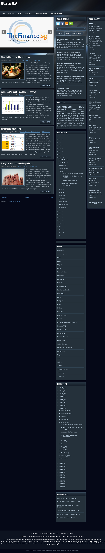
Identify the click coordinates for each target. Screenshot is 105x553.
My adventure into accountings (74, 120)
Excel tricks (77, 123)
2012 (59, 218)
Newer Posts (4, 197)
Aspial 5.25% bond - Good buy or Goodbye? (19, 92)
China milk (61, 122)
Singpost (70, 123)
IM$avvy (81, 115)
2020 (59, 142)
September (62, 168)
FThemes (34, 550)
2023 (59, 136)
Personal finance (25, 132)
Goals (19, 13)
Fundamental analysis (69, 111)
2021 (59, 139)
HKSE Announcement (56, 13)
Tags (67, 33)
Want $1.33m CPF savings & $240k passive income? (94, 82)
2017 (59, 151)
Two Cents (92, 53)
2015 (59, 157)
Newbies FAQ (62, 123)
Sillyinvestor (93, 90)
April (60, 198)
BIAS (20, 60)
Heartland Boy (94, 115)
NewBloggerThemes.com (73, 550)
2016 (59, 154)
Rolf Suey (92, 125)
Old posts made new (72, 122)
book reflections (62, 272)
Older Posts (50, 197)
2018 (59, 148)
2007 (59, 232)
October (62, 165)
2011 (59, 220)
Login (3, 13)
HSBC (65, 125)
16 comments (36, 60)
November (62, 162)
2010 (59, 223)
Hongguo (73, 117)
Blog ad (82, 122)
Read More (46, 85)
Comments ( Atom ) (15, 201)
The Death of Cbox (63, 88)
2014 (59, 212)
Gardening (60, 125)
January (62, 207)
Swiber (59, 127)
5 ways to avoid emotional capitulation (17, 163)
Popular (60, 33)
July (60, 189)
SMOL (91, 137)
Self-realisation (35, 132)
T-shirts (63, 127)
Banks (59, 117)
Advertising (81, 125)
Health (82, 123)
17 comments (29, 95)
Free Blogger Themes (59, 550)
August (61, 171)
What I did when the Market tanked (15, 57)
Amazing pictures (79, 118)
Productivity (80, 117)
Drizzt (91, 23)
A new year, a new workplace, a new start (94, 93)
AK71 (91, 78)
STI (58, 120)
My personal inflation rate (12, 129)
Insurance (70, 118)
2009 (59, 226)
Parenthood (61, 115)
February (62, 204)
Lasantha (50, 550)
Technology (66, 117)
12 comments (33, 166)
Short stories (69, 115)
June (61, 192)
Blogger (71, 533)
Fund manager (62, 118)
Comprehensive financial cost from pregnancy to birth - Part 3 (69, 64)
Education (69, 113)
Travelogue (26, 60)
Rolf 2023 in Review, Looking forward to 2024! (95, 129)
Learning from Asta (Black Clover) (68, 52)
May (60, 195)
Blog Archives (77, 33)
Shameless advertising (73, 125)
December (62, 159)
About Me (11, 13)
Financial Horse (94, 36)
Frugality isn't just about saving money (70, 77)
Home (27, 197)
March (61, 201)
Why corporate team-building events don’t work (95, 193)
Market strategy (23, 166)
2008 (59, 229)
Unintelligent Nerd (95, 159)
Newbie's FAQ (28, 13)
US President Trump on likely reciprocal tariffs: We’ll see (95, 107)
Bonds (21, 95)
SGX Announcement (41, 13)
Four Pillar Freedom (92, 179)
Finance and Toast (95, 169)
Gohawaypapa (94, 190)
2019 (59, 145)
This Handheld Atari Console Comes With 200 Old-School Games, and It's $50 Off (95, 59)
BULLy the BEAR (9, 3)
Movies (62, 120)
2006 (59, 235)
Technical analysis (78, 113)
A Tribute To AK (93, 72)
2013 (59, 215)
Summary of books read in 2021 (95, 203)
